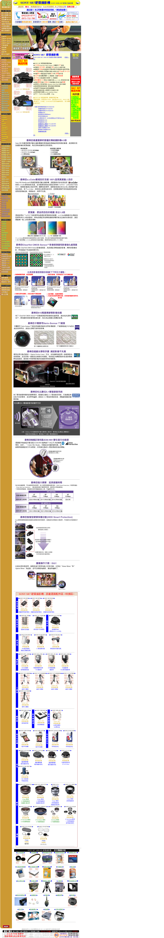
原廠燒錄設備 (42, 131)
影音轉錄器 (41, 724)
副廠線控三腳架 (43, 124)
